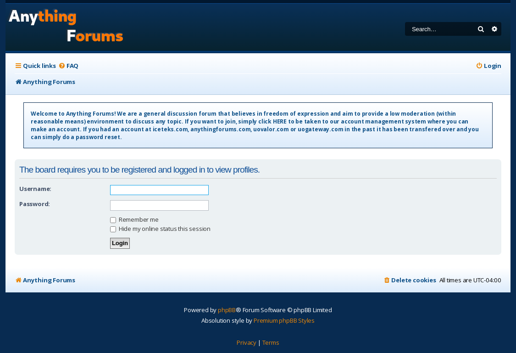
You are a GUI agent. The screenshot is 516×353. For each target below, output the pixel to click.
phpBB (227, 310)
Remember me (134, 219)
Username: (35, 189)
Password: (34, 204)
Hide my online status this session (160, 228)
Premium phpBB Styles (284, 320)
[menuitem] (68, 66)
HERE (280, 121)
